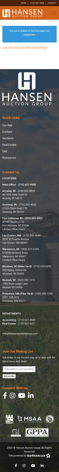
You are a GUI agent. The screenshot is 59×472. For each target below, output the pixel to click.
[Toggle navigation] (54, 13)
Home (23, 3)
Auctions (8, 138)
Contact (52, 3)
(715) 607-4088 (37, 3)
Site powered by (29, 456)
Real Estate (9, 144)
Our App (7, 125)
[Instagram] (12, 396)
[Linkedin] (31, 396)
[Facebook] (5, 396)
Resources (9, 157)
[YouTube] (21, 396)
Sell (4, 151)
